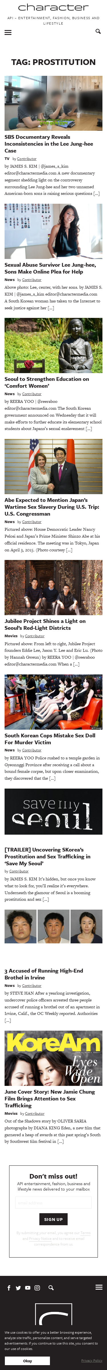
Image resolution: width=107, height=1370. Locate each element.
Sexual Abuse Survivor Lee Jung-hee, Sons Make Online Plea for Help (50, 268)
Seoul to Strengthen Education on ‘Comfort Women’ (47, 382)
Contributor (27, 158)
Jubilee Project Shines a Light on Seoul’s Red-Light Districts (45, 624)
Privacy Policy (91, 1360)
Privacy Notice (40, 1238)
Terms (85, 1233)
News (10, 279)
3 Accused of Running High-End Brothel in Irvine (44, 974)
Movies (11, 636)
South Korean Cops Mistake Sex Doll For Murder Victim (50, 738)
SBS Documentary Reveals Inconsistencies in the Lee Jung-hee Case (49, 143)
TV (7, 158)
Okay (27, 1361)
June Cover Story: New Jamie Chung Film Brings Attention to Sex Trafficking (50, 1098)
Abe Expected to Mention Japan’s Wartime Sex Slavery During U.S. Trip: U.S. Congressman (52, 506)
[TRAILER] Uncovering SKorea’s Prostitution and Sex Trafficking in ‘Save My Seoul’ (47, 856)
